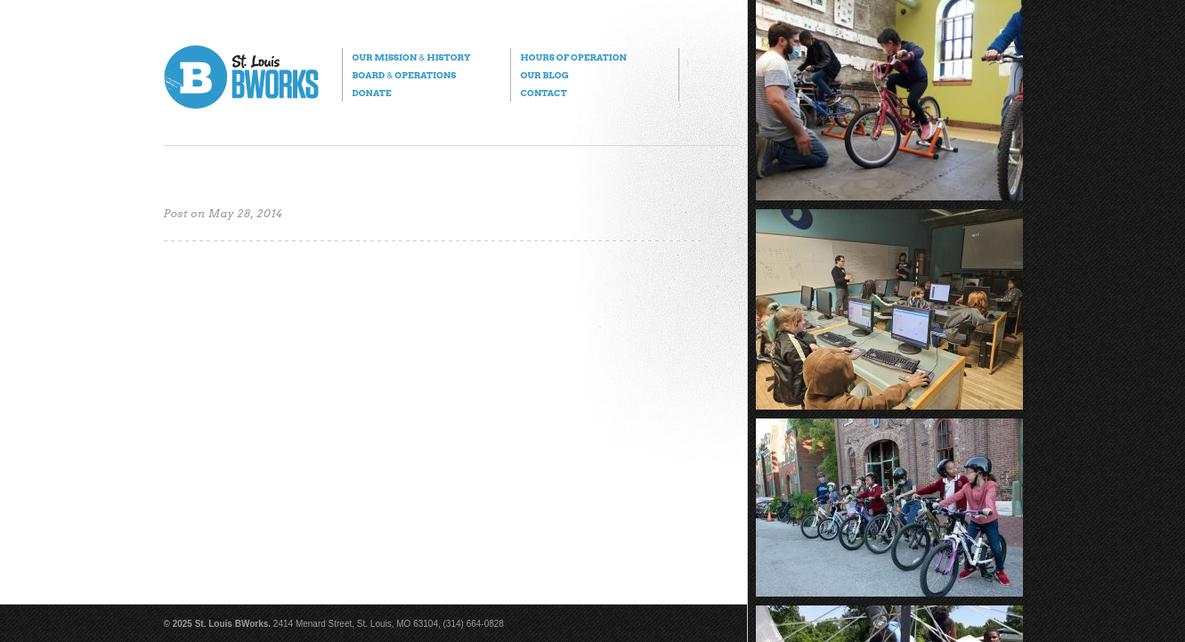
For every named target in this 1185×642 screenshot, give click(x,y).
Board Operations (405, 74)
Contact (544, 92)
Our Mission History (412, 57)
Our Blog (545, 74)
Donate (372, 92)
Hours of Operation (574, 57)
